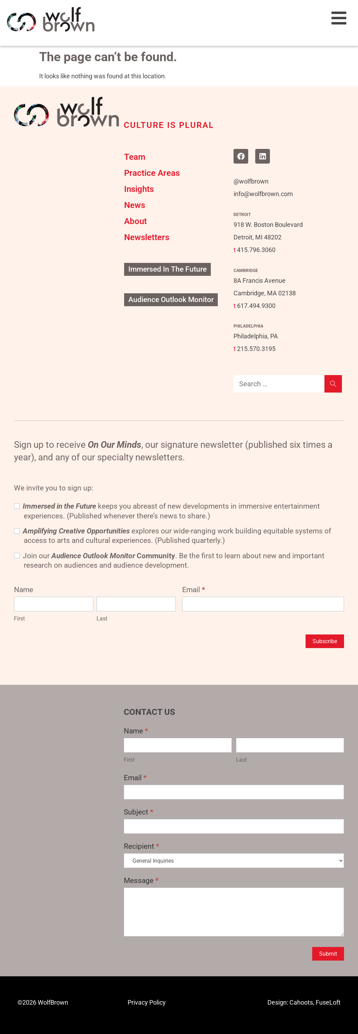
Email (193, 590)
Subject (138, 812)
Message (141, 880)
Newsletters (146, 237)
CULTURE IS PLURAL (169, 125)
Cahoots (301, 1002)
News (134, 205)
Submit (328, 953)
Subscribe (325, 641)
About (135, 221)
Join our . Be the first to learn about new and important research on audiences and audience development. (169, 560)
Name (136, 731)
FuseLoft (328, 1002)
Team (134, 157)
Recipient (141, 846)
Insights (139, 189)
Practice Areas (152, 173)
